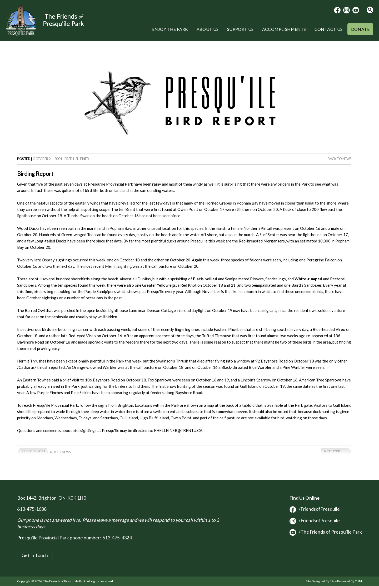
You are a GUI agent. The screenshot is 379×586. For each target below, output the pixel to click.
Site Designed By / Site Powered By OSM (334, 581)
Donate (360, 29)
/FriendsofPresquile (315, 509)
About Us (208, 29)
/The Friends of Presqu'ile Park (326, 532)
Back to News (339, 159)
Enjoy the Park (170, 29)
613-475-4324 (117, 537)
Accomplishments (284, 29)
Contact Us (329, 29)
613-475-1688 (32, 509)
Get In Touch (35, 555)
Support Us (240, 29)
